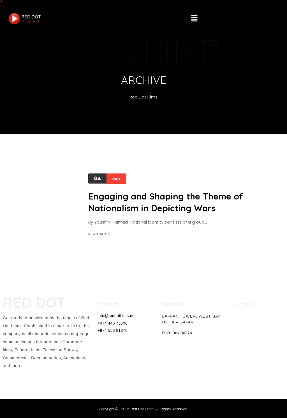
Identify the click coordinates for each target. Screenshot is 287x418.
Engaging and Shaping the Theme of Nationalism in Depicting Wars (165, 202)
